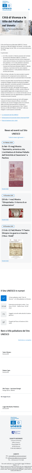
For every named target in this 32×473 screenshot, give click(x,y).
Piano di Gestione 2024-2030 (9, 120)
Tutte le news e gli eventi (16, 137)
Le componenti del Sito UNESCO (10, 114)
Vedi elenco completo (24, 340)
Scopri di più (5, 189)
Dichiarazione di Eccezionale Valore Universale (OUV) (15, 117)
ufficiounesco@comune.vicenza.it (17, 458)
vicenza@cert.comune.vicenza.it (17, 456)
